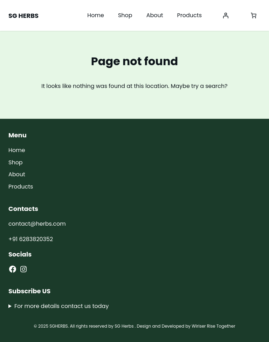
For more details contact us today (61, 306)
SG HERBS (23, 15)
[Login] (226, 15)
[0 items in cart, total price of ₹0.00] (254, 15)
